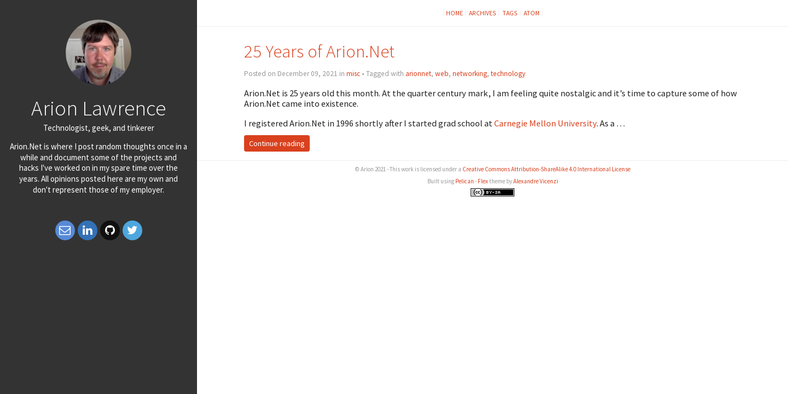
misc (353, 73)
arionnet (418, 73)
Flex (483, 181)
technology (508, 73)
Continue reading (277, 143)
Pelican (464, 181)
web (442, 73)
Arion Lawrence (98, 107)
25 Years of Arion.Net (319, 51)
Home (454, 13)
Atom (532, 13)
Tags (510, 13)
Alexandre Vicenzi (535, 181)
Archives (482, 13)
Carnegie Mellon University (545, 123)
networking (470, 73)
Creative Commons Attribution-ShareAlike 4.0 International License (546, 169)
